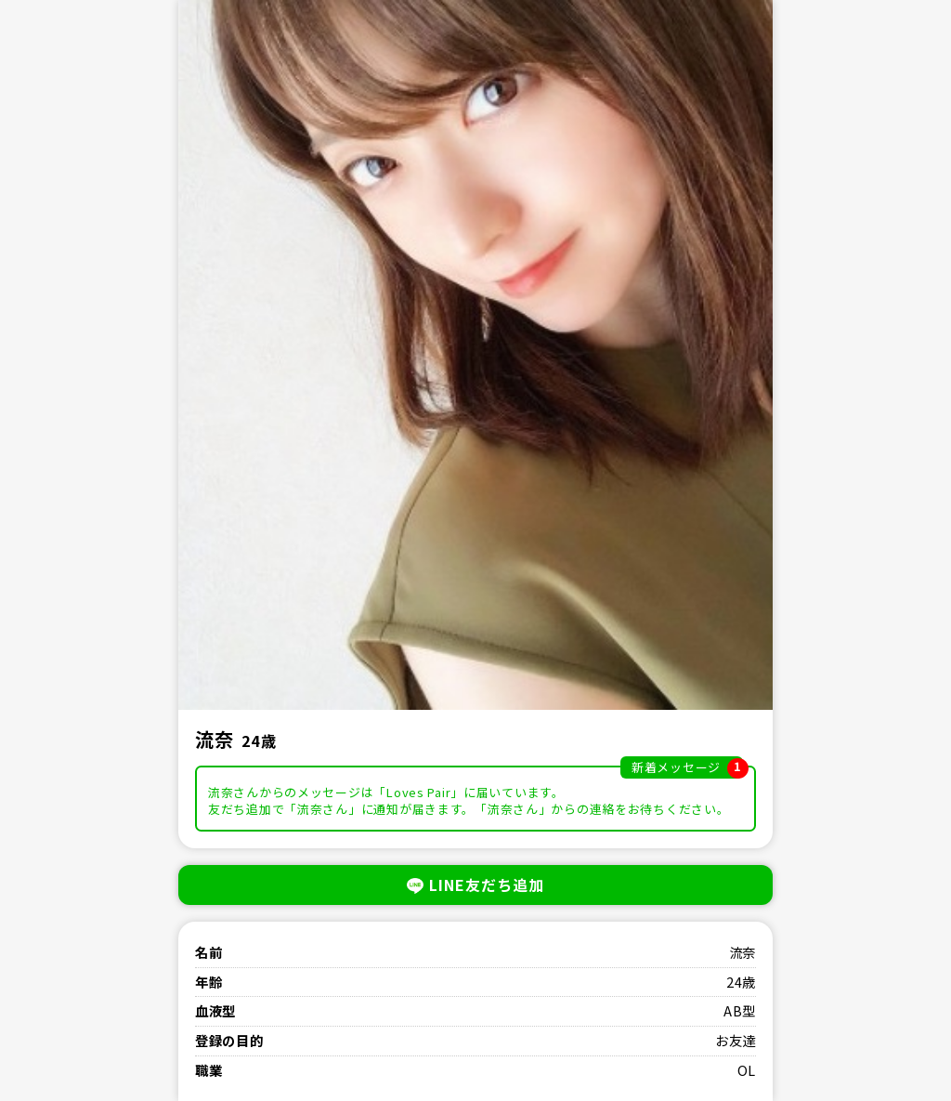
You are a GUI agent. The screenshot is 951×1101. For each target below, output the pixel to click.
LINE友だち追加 (475, 884)
